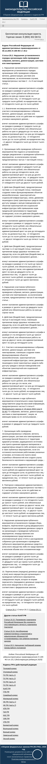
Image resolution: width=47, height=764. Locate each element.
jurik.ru (42, 39)
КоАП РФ (7, 689)
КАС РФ (6, 715)
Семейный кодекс (10, 695)
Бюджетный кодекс (11, 725)
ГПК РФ (6, 692)
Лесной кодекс (9, 739)
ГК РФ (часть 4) (9, 685)
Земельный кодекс (10, 735)
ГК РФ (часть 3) (9, 682)
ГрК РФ (6, 712)
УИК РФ (6, 719)
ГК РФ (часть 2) (9, 679)
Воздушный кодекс (10, 729)
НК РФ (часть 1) (9, 702)
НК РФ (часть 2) (9, 705)
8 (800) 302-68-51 (32, 37)
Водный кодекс (9, 732)
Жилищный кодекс (10, 699)
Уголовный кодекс (10, 672)
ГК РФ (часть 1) (9, 675)
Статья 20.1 (11, 610)
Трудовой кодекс (10, 668)
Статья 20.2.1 (35, 610)
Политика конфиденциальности (24, 759)
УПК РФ (6, 722)
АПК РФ (6, 709)
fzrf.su (23, 762)
